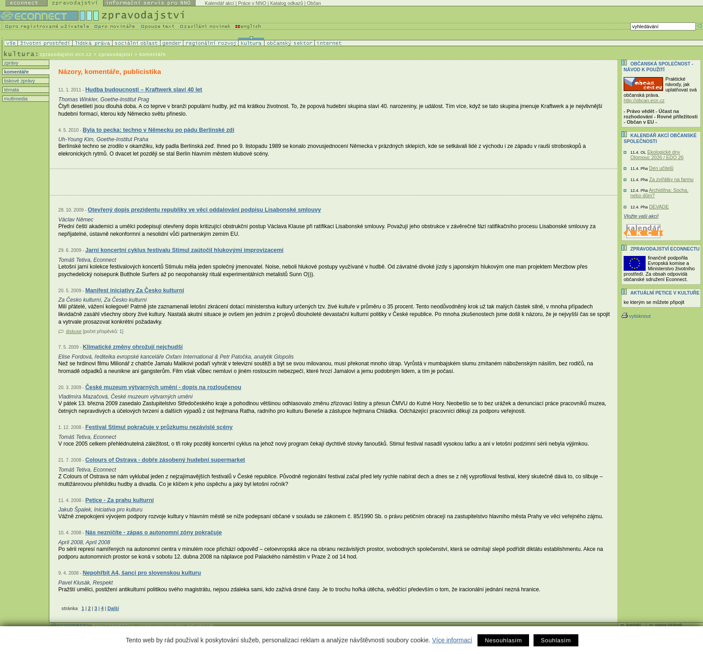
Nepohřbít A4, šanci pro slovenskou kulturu (141, 572)
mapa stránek (668, 625)
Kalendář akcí (219, 3)
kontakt (633, 625)
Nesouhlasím (503, 640)
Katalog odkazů (286, 3)
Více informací (452, 640)
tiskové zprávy (19, 80)
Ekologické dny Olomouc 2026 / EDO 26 (656, 154)
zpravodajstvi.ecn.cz (66, 54)
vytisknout (636, 316)
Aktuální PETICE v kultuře (664, 292)
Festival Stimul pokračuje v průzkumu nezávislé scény (159, 427)
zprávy (10, 62)
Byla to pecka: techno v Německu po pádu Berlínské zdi (158, 129)
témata (11, 89)
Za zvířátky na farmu (671, 179)
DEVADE (659, 206)
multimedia (15, 98)
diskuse (74, 331)
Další (113, 608)
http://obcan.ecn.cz (644, 100)
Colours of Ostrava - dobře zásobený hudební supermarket (165, 459)
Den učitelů (661, 168)
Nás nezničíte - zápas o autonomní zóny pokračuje (153, 532)
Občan (314, 3)
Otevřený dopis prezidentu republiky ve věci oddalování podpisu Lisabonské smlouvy (204, 209)
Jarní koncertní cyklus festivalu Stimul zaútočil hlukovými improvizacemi (184, 250)
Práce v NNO (252, 3)
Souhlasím (556, 640)
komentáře (16, 71)
